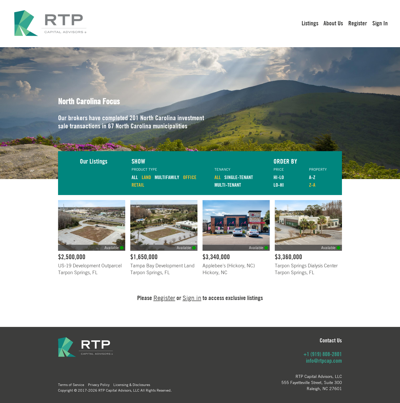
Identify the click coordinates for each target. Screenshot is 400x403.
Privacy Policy (99, 384)
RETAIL (138, 185)
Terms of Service (71, 384)
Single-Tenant (238, 177)
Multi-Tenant (227, 185)
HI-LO (279, 177)
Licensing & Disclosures (131, 384)
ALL (135, 177)
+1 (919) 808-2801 (322, 354)
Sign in (192, 298)
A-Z (312, 177)
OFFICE (189, 177)
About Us (333, 23)
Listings (310, 23)
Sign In (380, 23)
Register (357, 23)
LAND (146, 177)
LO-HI (279, 185)
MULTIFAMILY (167, 177)
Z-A (312, 185)
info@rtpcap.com (324, 360)
